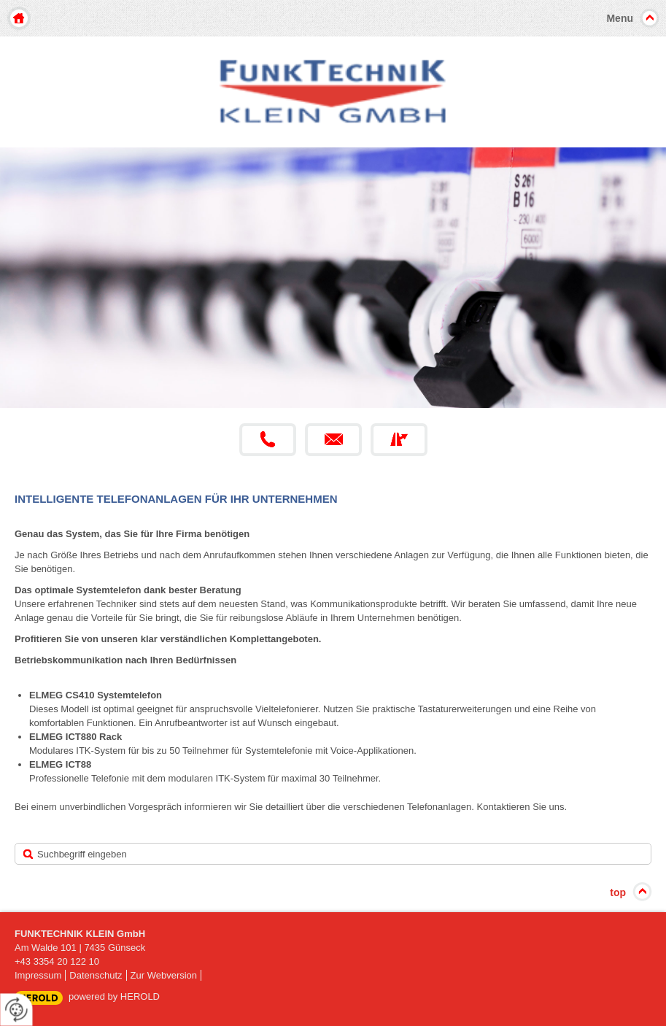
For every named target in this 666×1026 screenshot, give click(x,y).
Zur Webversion (164, 975)
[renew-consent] (16, 1009)
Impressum (38, 975)
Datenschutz (95, 975)
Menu (619, 18)
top (618, 892)
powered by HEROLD (114, 996)
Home (19, 18)
